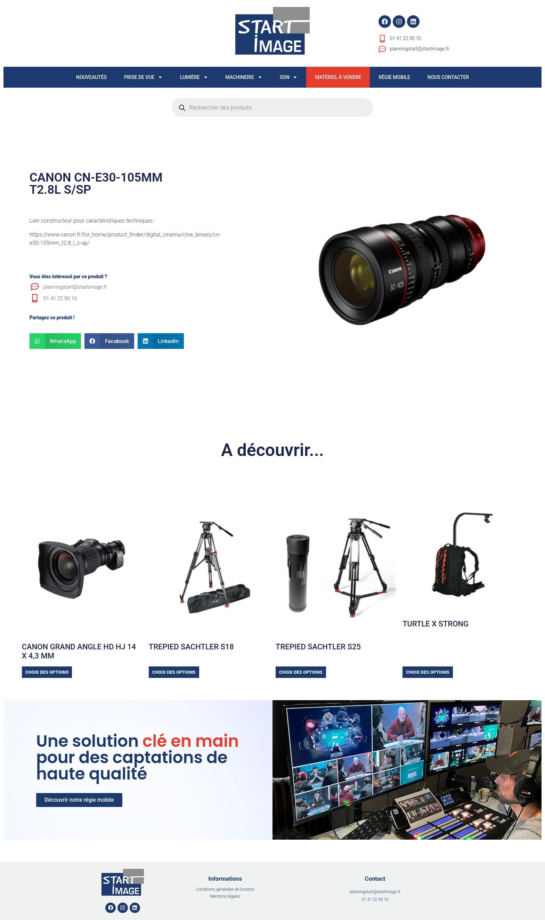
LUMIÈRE (194, 77)
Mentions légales (225, 896)
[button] (55, 341)
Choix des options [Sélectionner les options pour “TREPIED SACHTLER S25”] (301, 672)
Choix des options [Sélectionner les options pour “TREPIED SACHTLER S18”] (174, 672)
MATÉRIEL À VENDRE (338, 77)
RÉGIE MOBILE (394, 77)
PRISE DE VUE (143, 77)
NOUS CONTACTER (448, 77)
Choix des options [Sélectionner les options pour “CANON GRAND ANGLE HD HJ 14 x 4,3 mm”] (47, 672)
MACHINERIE (244, 77)
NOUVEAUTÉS (91, 77)
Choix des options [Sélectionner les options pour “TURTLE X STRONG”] (427, 672)
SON (289, 77)
